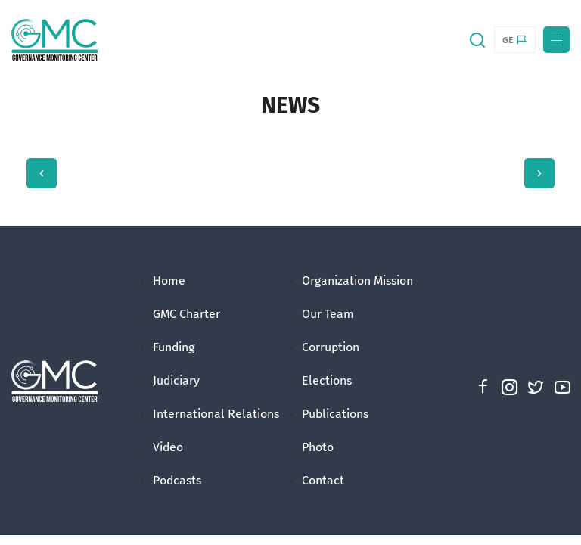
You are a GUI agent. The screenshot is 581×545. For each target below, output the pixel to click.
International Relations (216, 413)
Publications (335, 413)
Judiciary (176, 380)
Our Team (328, 314)
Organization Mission (357, 280)
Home (169, 280)
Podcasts (177, 480)
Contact (323, 480)
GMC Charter (186, 314)
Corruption (330, 347)
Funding (173, 347)
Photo (318, 447)
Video (168, 447)
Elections (327, 380)
